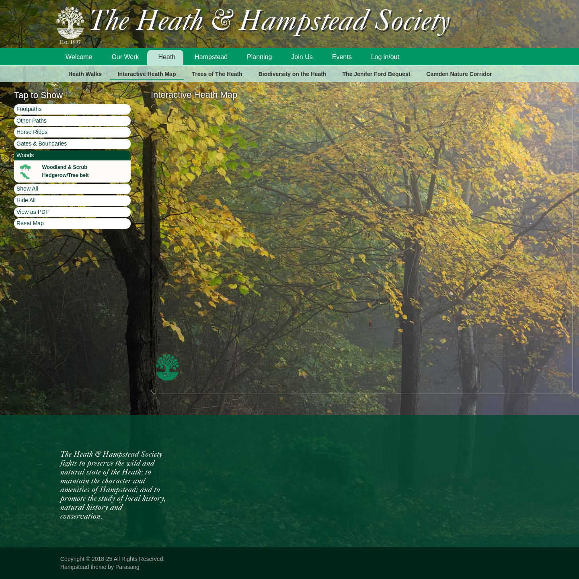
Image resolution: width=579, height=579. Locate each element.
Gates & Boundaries (41, 143)
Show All (27, 188)
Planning (259, 56)
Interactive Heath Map (147, 74)
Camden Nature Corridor (459, 74)
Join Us (301, 56)
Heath (167, 56)
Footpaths (28, 109)
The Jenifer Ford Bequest (377, 74)
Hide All (25, 200)
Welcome (79, 56)
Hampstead (211, 56)
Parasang (127, 567)
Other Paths (31, 120)
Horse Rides (31, 132)
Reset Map (30, 223)
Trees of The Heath (217, 74)
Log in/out (385, 56)
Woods (25, 155)
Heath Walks (85, 74)
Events (342, 56)
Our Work (125, 56)
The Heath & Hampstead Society (269, 23)
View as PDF (32, 212)
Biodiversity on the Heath (292, 74)
